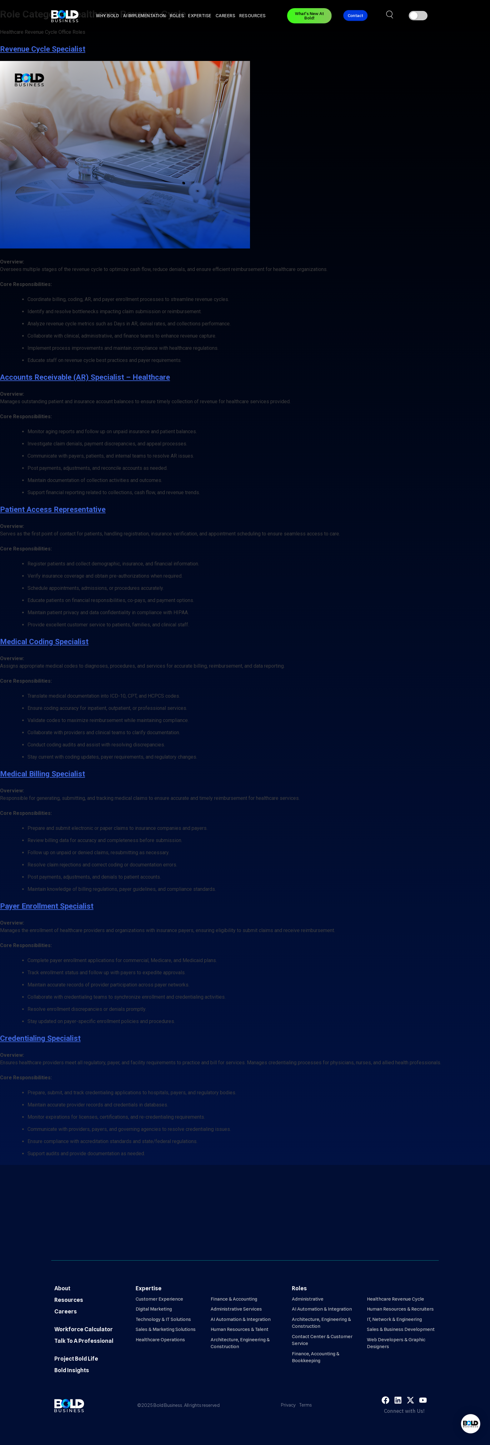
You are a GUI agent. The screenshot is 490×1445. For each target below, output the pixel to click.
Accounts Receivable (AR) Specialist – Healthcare (85, 377)
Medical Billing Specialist (42, 774)
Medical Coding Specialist (44, 641)
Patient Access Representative (53, 509)
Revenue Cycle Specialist (42, 49)
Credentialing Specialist (40, 1038)
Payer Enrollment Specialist (46, 906)
